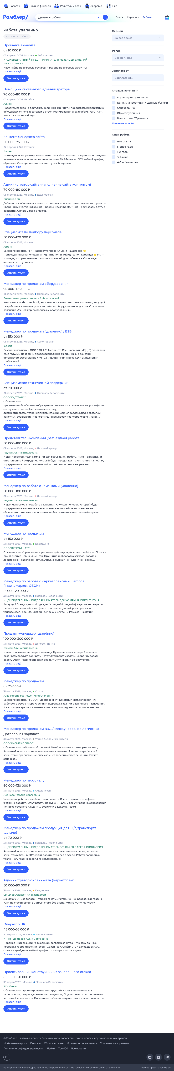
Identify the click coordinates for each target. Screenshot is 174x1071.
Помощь (35, 1043)
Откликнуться (16, 78)
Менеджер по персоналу (23, 780)
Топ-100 (63, 1048)
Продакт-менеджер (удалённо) (28, 633)
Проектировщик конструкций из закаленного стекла (47, 972)
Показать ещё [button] (12, 71)
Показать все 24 (123, 123)
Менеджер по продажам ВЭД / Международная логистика (51, 729)
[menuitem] (11, 6)
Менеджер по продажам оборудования (35, 284)
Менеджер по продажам (23, 534)
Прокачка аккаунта (19, 45)
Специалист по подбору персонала (32, 232)
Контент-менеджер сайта (24, 137)
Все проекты (79, 1048)
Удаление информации (114, 1043)
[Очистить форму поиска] (98, 17)
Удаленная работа (17, 36)
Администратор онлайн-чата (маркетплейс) (39, 880)
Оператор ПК (14, 924)
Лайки (51, 1048)
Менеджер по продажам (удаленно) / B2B (37, 331)
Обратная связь (54, 1043)
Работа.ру (165, 1067)
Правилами (114, 1067)
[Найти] (105, 17)
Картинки (133, 17)
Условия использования (82, 1043)
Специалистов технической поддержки (35, 383)
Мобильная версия (15, 1043)
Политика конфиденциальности (23, 1048)
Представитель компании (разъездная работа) (41, 438)
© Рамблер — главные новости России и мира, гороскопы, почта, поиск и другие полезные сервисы (65, 1038)
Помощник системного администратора (36, 89)
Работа (147, 17)
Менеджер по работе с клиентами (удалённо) (40, 486)
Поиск (120, 17)
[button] (55, 70)
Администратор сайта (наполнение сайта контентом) (47, 184)
